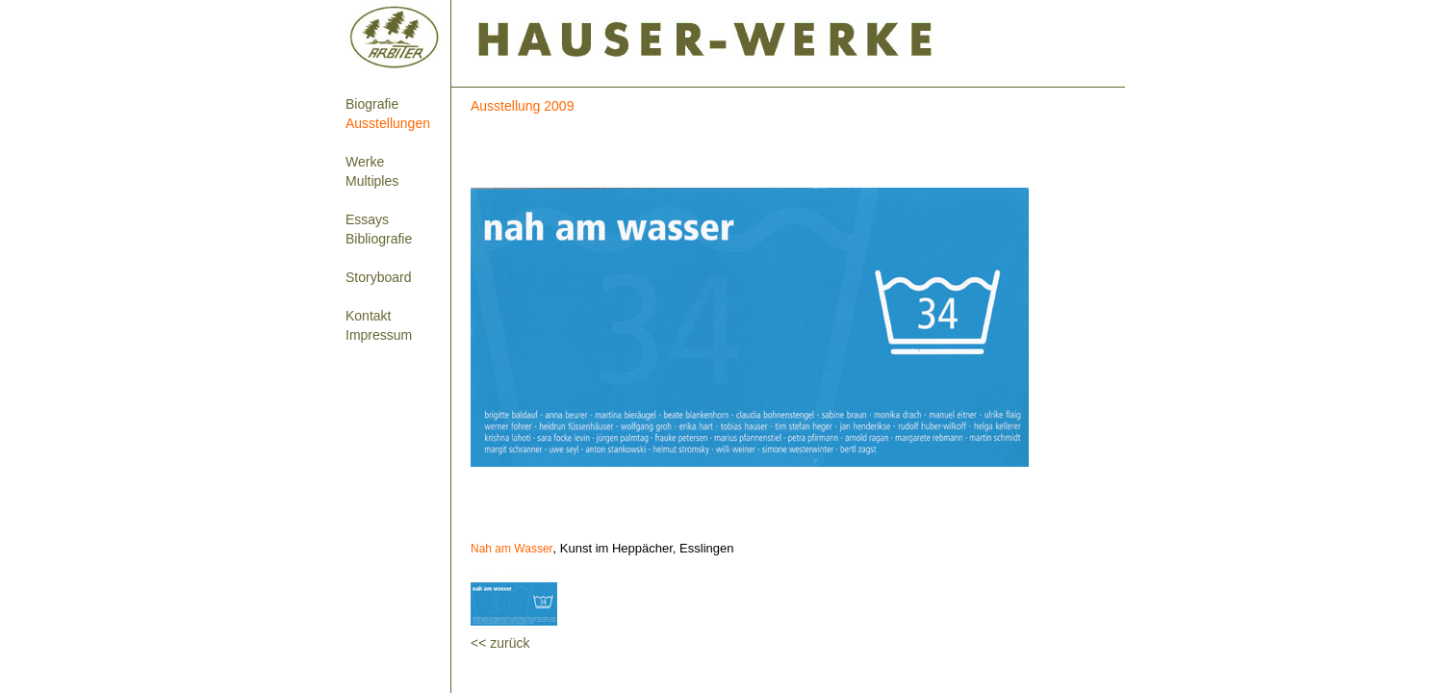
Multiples (371, 181)
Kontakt (368, 315)
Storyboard (378, 277)
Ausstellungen (387, 123)
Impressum (378, 335)
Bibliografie (378, 238)
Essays (367, 219)
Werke (364, 161)
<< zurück (500, 643)
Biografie (371, 104)
